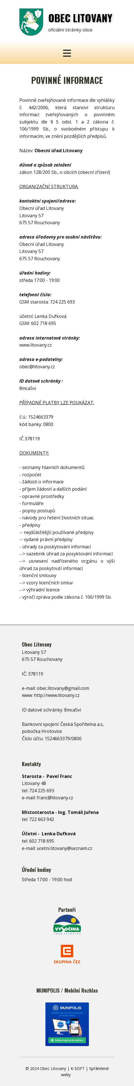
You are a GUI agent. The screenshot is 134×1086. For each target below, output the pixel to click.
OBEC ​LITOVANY (80, 17)
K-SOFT (78, 1068)
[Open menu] (67, 53)
